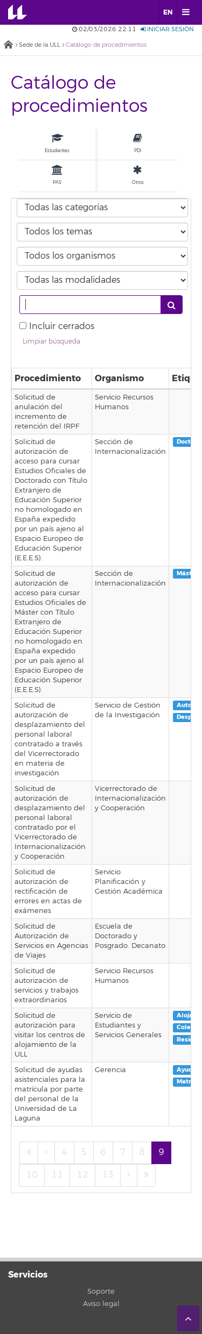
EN (167, 12)
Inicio (8, 45)
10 (32, 1174)
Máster (187, 573)
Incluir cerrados (61, 326)
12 (82, 1174)
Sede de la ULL (39, 44)
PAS (57, 175)
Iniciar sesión (167, 29)
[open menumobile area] (185, 12)
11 (57, 1174)
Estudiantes (57, 143)
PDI (137, 143)
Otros (138, 175)
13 (108, 1174)
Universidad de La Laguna (24, 12)
